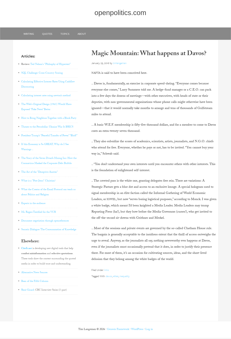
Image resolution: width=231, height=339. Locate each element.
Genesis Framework (118, 330)
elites (115, 277)
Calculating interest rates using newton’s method (46, 97)
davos (109, 277)
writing (29, 34)
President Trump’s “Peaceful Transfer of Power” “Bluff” (49, 137)
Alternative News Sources (34, 274)
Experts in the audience (33, 205)
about (84, 34)
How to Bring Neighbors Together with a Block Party (48, 120)
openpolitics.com (120, 13)
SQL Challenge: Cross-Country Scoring (42, 74)
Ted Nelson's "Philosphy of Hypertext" (50, 66)
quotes (48, 34)
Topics (66, 34)
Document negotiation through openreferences (45, 222)
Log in (149, 330)
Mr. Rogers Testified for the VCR (38, 214)
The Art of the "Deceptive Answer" (39, 173)
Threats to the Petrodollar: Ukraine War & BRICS (47, 128)
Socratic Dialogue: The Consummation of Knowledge (48, 231)
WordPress (137, 330)
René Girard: (28, 291)
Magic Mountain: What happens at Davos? (148, 55)
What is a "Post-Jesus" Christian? (38, 182)
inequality (125, 277)
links (106, 271)
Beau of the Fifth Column (34, 282)
